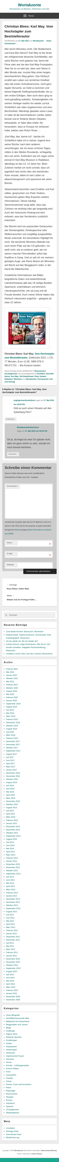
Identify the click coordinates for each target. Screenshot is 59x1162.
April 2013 (10, 886)
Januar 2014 (11, 861)
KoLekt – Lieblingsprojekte (17, 1065)
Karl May (15, 376)
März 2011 (10, 949)
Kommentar (12, 486)
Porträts (9, 1078)
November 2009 (13, 1000)
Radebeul (9, 379)
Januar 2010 (11, 993)
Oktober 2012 (12, 905)
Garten (9, 1043)
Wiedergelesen (12, 1113)
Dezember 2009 (13, 996)
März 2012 (10, 927)
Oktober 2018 (12, 726)
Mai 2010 (10, 981)
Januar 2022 (11, 675)
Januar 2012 (11, 933)
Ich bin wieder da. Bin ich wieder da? (22, 641)
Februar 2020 (12, 697)
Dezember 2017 (13, 741)
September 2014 (13, 836)
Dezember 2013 (13, 864)
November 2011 (13, 940)
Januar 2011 (11, 956)
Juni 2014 (10, 845)
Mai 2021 (10, 681)
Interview (10, 1059)
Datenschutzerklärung (49, 1150)
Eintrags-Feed (12, 1131)
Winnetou (18, 379)
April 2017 (10, 763)
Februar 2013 (12, 893)
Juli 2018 (10, 732)
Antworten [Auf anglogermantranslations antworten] (10, 419)
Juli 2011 (10, 943)
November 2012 (13, 902)
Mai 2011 (10, 946)
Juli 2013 (10, 877)
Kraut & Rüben (12, 1068)
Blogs (8, 1028)
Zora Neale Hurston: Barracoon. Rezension (24, 631)
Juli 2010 (10, 974)
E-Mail (9, 553)
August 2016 (11, 782)
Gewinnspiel (11, 1050)
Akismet (17, 530)
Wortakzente (29, 5)
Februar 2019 (12, 719)
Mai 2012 (10, 921)
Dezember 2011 (13, 937)
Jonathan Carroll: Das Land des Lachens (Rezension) (29, 654)
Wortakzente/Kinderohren (28, 427)
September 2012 (13, 908)
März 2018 (10, 735)
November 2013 (13, 867)
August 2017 (11, 754)
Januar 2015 (11, 823)
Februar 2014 (12, 858)
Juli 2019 (10, 710)
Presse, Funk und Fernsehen (18, 1084)
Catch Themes (37, 1154)
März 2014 (10, 855)
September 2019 (13, 704)
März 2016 (10, 798)
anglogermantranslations (24, 400)
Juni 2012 (10, 918)
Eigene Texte (11, 1034)
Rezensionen (40, 371)
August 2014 (11, 839)
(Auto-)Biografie (13, 1015)
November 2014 (13, 830)
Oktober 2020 (12, 688)
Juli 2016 (10, 785)
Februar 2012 (12, 930)
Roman (9, 1100)
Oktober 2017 (12, 748)
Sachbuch (10, 1103)
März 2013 (10, 889)
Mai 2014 (10, 848)
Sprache (9, 1106)
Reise (8, 1087)
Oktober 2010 (12, 965)
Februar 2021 (12, 685)
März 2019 (10, 716)
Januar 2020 (11, 700)
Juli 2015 (10, 811)
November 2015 (13, 801)
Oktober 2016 (12, 779)
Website (10, 564)
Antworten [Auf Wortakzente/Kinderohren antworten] (13, 454)
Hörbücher (10, 1053)
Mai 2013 (10, 883)
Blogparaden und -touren (17, 1024)
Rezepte (9, 1097)
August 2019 (11, 707)
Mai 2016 (10, 792)
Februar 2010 (12, 990)
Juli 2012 (10, 915)
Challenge (10, 1031)
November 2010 (13, 962)
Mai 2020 (10, 694)
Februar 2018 (12, 738)
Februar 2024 (12, 669)
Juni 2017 (10, 760)
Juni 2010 (10, 978)
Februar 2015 (12, 820)
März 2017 (10, 767)
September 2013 (13, 874)
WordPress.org (12, 1137)
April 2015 (10, 814)
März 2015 (10, 817)
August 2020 (11, 691)
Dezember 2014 (13, 826)
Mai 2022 (10, 672)
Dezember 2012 (13, 899)
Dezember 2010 (13, 959)
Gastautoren (11, 1046)
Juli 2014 (10, 842)
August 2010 (11, 971)
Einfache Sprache (14, 1037)
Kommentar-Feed (13, 1134)
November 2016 (13, 776)
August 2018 (11, 729)
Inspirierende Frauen (15, 1056)
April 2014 (10, 852)
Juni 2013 (10, 880)
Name (9, 542)
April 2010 (10, 984)
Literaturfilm (11, 1075)
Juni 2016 (10, 789)
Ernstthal (41, 374)
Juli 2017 (10, 757)
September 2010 (13, 968)
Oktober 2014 (12, 833)
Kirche (9, 1062)
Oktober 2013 (12, 870)
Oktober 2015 (12, 804)
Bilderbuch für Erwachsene (17, 1021)
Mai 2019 (10, 713)
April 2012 (10, 924)
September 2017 (13, 751)
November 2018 (13, 722)
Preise (9, 1081)
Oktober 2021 (12, 678)
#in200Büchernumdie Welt (17, 1018)
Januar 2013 (11, 896)
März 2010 (10, 987)
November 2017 (13, 744)
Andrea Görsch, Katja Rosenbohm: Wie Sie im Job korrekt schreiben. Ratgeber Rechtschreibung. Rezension (28, 647)
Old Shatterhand (26, 376)
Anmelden (10, 1128)
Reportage (10, 1091)
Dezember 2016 (13, 773)
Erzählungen (11, 1040)
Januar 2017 (11, 770)
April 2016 (10, 795)
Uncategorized (11, 374)
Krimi (8, 1072)
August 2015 (11, 807)
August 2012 (11, 911)
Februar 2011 (12, 952)
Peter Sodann (40, 376)
